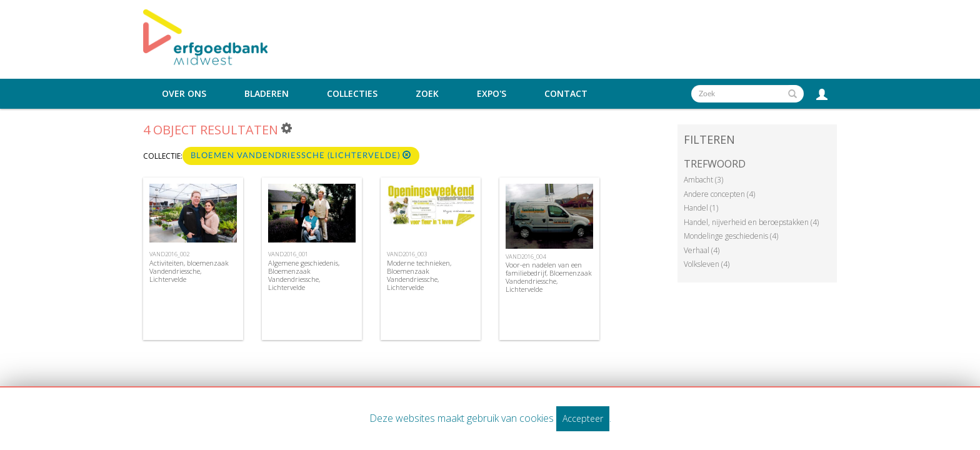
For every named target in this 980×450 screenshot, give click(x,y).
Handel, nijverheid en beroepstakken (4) (751, 222)
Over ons (184, 93)
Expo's (491, 93)
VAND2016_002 (169, 254)
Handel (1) (701, 207)
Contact (566, 93)
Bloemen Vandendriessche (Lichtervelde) (301, 155)
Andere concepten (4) (719, 194)
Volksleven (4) (706, 264)
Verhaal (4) (701, 250)
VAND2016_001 (288, 254)
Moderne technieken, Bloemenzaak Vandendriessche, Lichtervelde (419, 275)
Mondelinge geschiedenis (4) (731, 236)
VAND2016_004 (526, 256)
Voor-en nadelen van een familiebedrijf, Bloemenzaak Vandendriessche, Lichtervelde (549, 277)
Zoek (427, 93)
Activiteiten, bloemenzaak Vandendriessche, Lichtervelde (189, 271)
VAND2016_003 (407, 254)
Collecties (352, 93)
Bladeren (266, 93)
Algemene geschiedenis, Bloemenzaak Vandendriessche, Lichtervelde (303, 275)
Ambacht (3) (703, 179)
